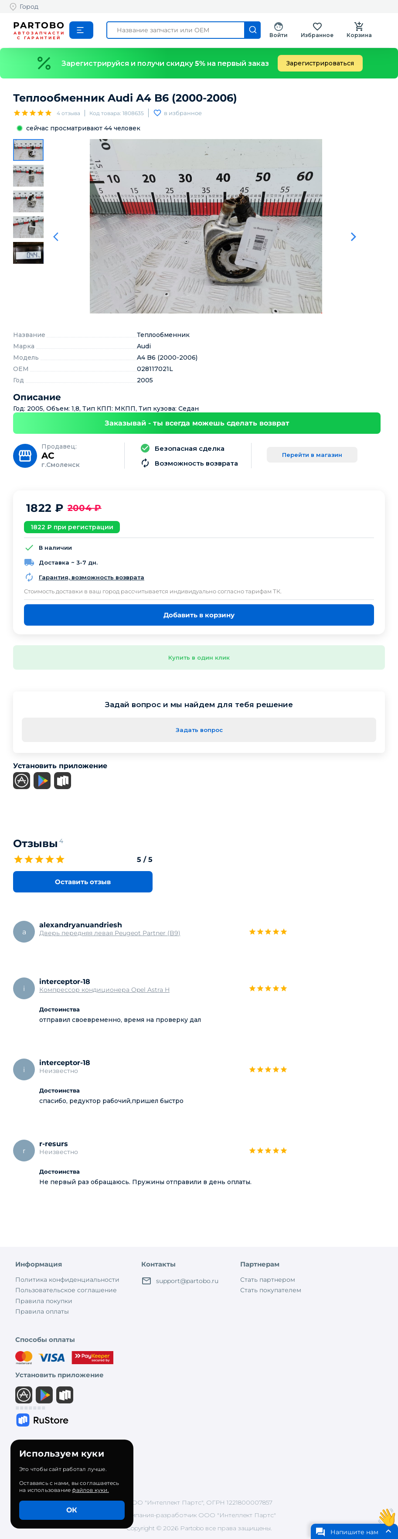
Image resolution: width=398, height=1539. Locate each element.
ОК (71, 1510)
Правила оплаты (42, 1311)
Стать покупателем (270, 1290)
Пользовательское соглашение (66, 1290)
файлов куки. (90, 1490)
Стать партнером (267, 1280)
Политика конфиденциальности (67, 1280)
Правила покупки (43, 1301)
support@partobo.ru (179, 1281)
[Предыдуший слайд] (58, 236)
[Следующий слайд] (353, 236)
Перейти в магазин (312, 454)
